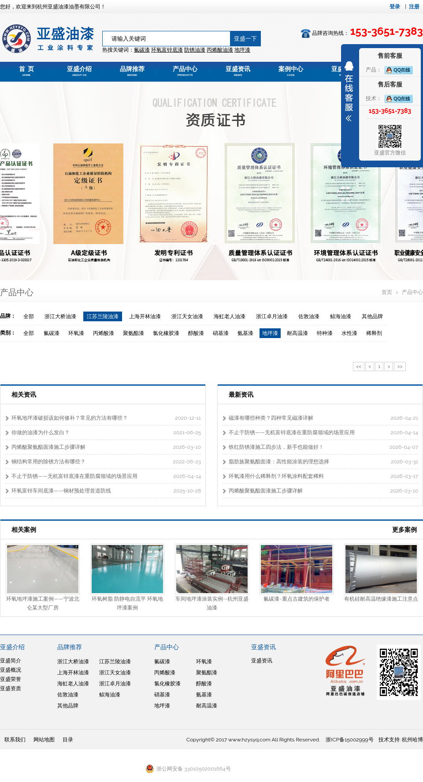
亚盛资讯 (238, 71)
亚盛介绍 (79, 71)
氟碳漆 (142, 50)
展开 (349, 91)
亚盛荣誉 (10, 679)
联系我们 (15, 740)
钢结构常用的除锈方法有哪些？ (48, 462)
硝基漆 (221, 333)
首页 (387, 292)
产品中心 (185, 71)
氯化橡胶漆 (166, 333)
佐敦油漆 (308, 316)
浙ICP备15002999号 (349, 740)
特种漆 (325, 333)
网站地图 (44, 740)
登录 (395, 7)
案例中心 (291, 71)
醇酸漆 (196, 333)
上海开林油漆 (145, 316)
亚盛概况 (10, 670)
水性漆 (349, 333)
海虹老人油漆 (229, 316)
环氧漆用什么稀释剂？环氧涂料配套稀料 (276, 476)
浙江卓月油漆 (272, 316)
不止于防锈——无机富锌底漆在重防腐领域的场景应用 (74, 476)
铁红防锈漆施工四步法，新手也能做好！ (276, 447)
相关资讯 (23, 394)
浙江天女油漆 (187, 316)
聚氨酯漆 (133, 333)
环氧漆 (76, 333)
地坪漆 (270, 333)
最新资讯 (241, 394)
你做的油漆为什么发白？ (40, 432)
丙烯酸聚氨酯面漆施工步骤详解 (48, 447)
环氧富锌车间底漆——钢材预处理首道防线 (61, 491)
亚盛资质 (10, 688)
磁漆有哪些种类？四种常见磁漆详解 (271, 418)
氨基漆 (245, 333)
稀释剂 (374, 333)
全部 (28, 316)
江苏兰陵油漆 (103, 316)
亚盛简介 (10, 661)
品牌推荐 (132, 71)
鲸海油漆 (340, 316)
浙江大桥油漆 (60, 316)
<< (358, 366)
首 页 (26, 71)
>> (399, 366)
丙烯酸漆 (103, 333)
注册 (414, 7)
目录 (68, 740)
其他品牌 (372, 316)
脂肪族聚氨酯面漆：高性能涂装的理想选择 (279, 462)
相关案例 (23, 529)
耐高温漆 (297, 333)
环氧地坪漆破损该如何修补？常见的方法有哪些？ (69, 418)
